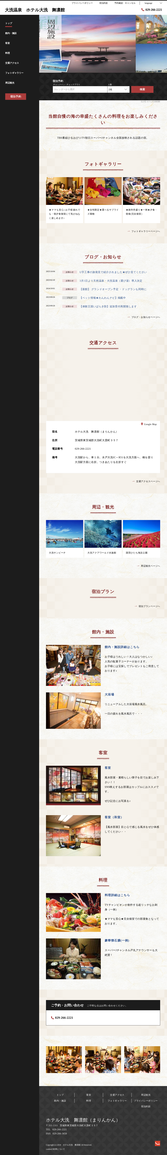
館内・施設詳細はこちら (122, 647)
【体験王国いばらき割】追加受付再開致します (108, 306)
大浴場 (109, 694)
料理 (88, 1101)
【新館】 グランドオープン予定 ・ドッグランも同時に (113, 289)
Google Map (149, 425)
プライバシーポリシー (146, 1101)
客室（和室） (114, 817)
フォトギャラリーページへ (144, 231)
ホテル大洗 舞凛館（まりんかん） (83, 1119)
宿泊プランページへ (147, 606)
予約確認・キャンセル (125, 3)
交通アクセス (117, 1095)
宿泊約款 (146, 1106)
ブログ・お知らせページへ (144, 317)
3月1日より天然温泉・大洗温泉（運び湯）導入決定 (111, 280)
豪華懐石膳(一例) (117, 940)
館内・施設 (60, 1101)
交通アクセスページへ (146, 481)
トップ (60, 1095)
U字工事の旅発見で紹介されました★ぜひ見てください (113, 272)
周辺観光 (146, 1095)
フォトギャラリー (117, 1101)
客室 (108, 767)
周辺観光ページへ (148, 566)
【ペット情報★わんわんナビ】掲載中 (103, 297)
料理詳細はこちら (117, 895)
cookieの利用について (55, 1149)
